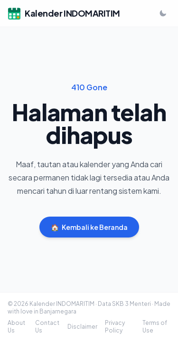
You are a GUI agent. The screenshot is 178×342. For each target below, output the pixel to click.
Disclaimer (82, 326)
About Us (16, 326)
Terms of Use (154, 326)
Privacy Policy (115, 326)
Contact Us (47, 326)
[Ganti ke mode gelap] (162, 13)
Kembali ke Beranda (89, 227)
